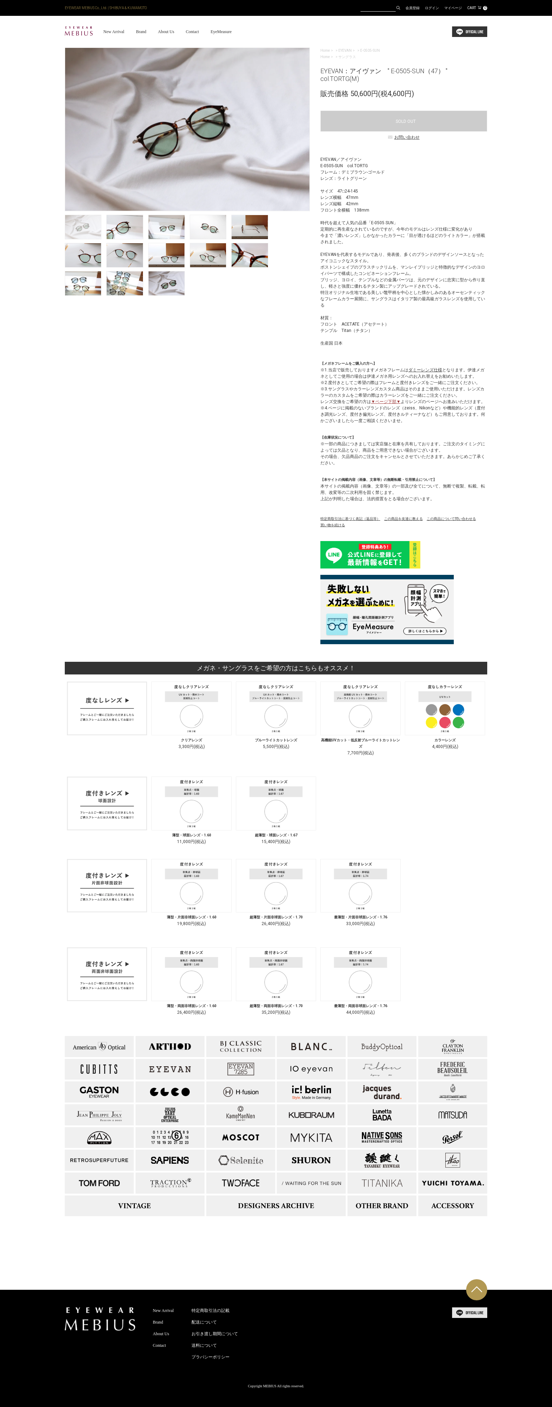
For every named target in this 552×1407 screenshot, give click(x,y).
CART (477, 8)
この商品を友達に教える (403, 519)
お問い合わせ (404, 137)
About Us (166, 31)
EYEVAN (345, 50)
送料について (204, 1345)
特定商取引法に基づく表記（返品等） (350, 519)
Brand (141, 31)
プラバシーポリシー (211, 1357)
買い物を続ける (332, 525)
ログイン (432, 8)
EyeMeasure (221, 31)
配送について (204, 1322)
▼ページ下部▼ (386, 401)
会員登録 (413, 8)
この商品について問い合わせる (451, 519)
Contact (192, 31)
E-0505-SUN (370, 50)
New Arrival (113, 31)
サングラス (347, 57)
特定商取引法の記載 (211, 1310)
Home (325, 50)
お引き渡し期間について (215, 1333)
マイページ (453, 8)
